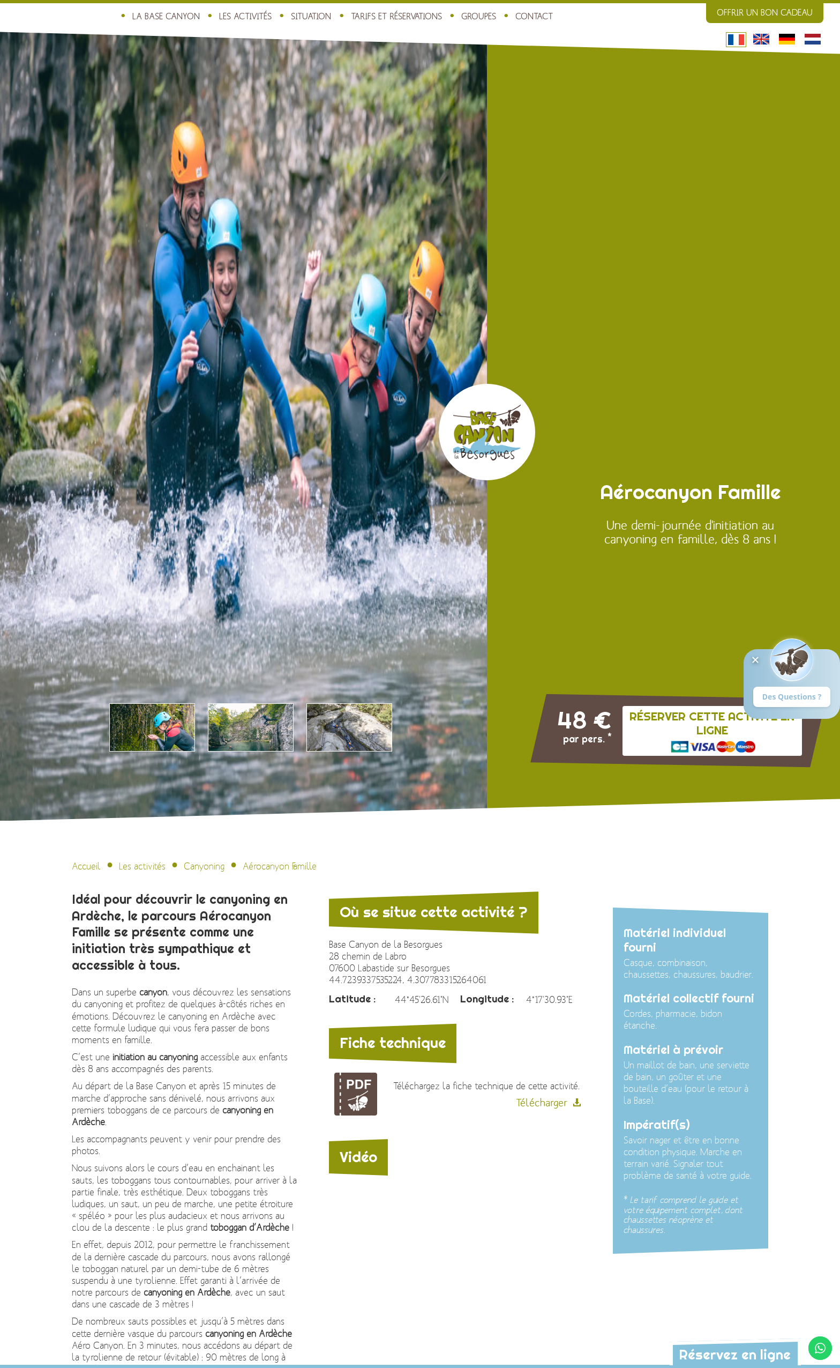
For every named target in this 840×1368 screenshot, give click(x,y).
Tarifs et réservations (396, 16)
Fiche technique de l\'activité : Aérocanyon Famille (355, 1094)
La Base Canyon (166, 16)
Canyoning (204, 866)
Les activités (245, 16)
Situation (311, 16)
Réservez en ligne (735, 1354)
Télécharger (541, 1103)
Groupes (478, 16)
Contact (534, 16)
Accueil (86, 866)
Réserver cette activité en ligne (711, 723)
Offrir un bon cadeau (765, 13)
